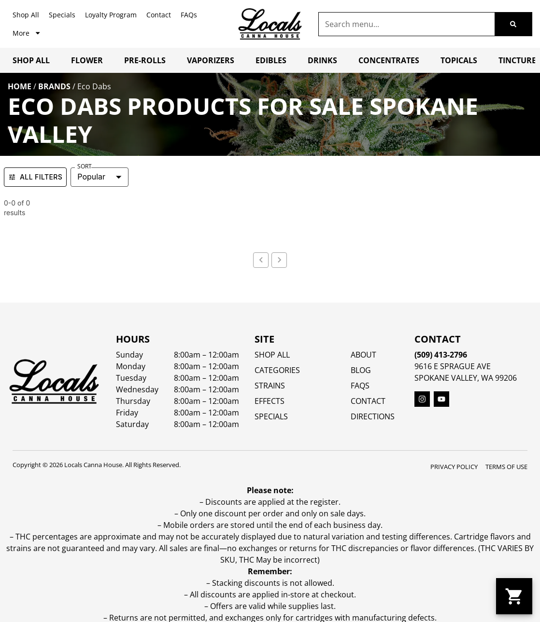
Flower (87, 60)
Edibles (271, 60)
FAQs (189, 14)
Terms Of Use (506, 466)
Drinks (322, 60)
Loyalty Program (111, 14)
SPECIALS (271, 416)
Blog (361, 370)
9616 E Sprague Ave (452, 366)
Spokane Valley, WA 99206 (465, 378)
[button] (514, 596)
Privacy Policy (454, 466)
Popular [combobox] (91, 176)
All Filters (35, 177)
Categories (277, 370)
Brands (54, 86)
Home (19, 86)
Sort (84, 166)
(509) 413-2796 (440, 354)
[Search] (513, 24)
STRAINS (270, 385)
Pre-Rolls (145, 60)
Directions (373, 416)
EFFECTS (269, 401)
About (363, 354)
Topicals (459, 60)
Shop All (26, 14)
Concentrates (388, 60)
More (27, 33)
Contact (158, 14)
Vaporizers (210, 60)
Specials (62, 14)
